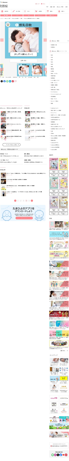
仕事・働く (53, 87)
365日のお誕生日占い (55, 117)
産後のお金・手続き (55, 89)
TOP (47, 6)
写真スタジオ (51, 15)
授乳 (21, 18)
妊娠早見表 (4, 11)
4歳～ (52, 64)
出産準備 (38, 11)
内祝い (43, 3)
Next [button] (45, 40)
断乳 (38, 77)
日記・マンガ (53, 98)
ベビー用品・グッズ (55, 80)
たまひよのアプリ (54, 142)
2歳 (25, 77)
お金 (52, 131)
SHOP (37, 3)
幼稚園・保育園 (54, 85)
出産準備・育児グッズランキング (58, 128)
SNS (29, 15)
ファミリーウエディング (56, 94)
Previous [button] (1, 40)
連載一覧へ (62, 350)
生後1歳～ (53, 47)
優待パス (61, 11)
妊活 (66, 6)
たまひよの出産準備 (55, 147)
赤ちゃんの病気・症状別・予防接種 (58, 135)
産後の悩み (53, 75)
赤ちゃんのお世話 (15, 18)
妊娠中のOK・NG (54, 124)
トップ (1, 18)
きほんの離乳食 (54, 138)
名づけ (26, 11)
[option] (23, 40)
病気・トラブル (54, 73)
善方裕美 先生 (15, 77)
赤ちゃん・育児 (60, 6)
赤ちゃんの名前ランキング (56, 126)
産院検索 (53, 122)
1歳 (22, 77)
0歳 (19, 77)
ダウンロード (24, 218)
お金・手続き (16, 11)
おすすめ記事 (30, 77)
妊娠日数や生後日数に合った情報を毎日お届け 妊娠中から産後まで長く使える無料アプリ (24, 215)
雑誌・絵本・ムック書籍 (56, 110)
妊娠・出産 (52, 6)
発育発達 (53, 78)
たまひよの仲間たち (55, 145)
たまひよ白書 (53, 149)
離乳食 (49, 11)
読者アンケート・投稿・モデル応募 (58, 115)
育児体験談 (53, 96)
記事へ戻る (23, 60)
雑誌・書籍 (6, 15)
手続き (52, 133)
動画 (34, 77)
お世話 (52, 71)
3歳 (51, 62)
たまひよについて (54, 108)
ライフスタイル (54, 91)
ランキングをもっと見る (11, 144)
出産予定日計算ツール (55, 119)
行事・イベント (54, 82)
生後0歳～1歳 (54, 44)
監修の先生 (53, 140)
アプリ (17, 15)
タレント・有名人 (54, 101)
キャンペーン (40, 15)
